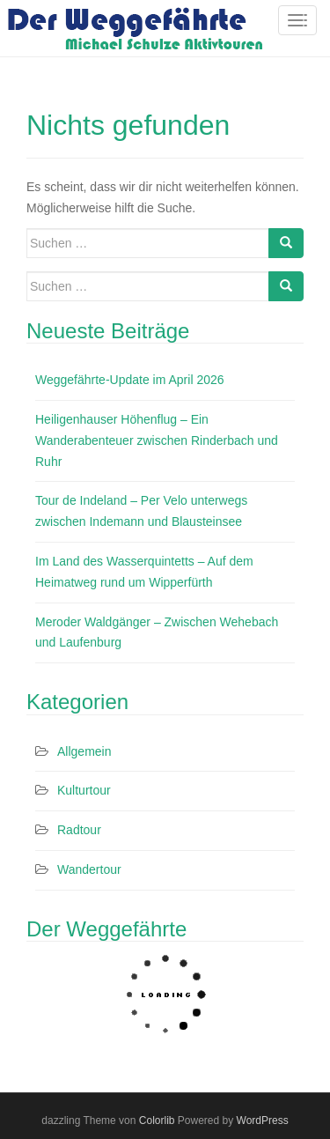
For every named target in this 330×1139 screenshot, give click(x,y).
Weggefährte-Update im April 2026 (129, 380)
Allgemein (84, 751)
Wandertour (89, 869)
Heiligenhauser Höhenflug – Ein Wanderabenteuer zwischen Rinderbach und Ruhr (156, 440)
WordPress (263, 1120)
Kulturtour (84, 790)
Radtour (79, 830)
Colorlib (157, 1120)
